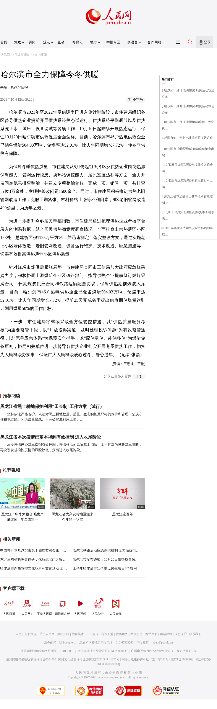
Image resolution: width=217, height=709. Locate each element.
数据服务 (137, 634)
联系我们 (195, 634)
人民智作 (115, 606)
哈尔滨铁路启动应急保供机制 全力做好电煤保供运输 (113, 550)
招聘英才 (78, 634)
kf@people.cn (67, 642)
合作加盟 (107, 634)
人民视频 (80, 606)
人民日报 (9, 606)
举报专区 (113, 42)
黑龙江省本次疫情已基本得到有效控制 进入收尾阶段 (50, 437)
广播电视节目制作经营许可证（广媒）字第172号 (163, 651)
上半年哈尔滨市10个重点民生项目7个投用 (105, 568)
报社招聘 (63, 634)
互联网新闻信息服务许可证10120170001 (47, 651)
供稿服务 (122, 634)
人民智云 (97, 606)
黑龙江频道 (22, 54)
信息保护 (181, 634)
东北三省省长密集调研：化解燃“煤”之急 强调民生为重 (42, 559)
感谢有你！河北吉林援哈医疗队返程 (188, 137)
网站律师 (166, 634)
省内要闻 (41, 54)
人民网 (5, 54)
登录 (207, 42)
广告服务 (92, 634)
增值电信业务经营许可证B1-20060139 (103, 651)
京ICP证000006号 (182, 659)
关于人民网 (47, 634)
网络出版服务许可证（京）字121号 (145, 659)
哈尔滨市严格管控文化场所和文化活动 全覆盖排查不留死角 (45, 568)
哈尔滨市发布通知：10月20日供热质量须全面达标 (111, 559)
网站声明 (151, 634)
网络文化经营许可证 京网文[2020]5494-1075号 (89, 659)
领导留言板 (62, 606)
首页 (3, 42)
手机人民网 (44, 606)
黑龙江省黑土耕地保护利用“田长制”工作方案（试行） (52, 406)
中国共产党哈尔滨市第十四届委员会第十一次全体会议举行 (45, 550)
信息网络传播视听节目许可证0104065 (31, 659)
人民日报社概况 (26, 634)
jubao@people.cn (162, 642)
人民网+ (26, 606)
